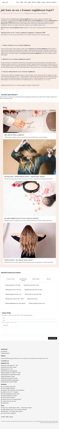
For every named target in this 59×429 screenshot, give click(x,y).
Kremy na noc (21, 13)
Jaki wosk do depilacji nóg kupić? (8, 388)
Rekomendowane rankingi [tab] (23, 279)
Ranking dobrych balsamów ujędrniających (10, 380)
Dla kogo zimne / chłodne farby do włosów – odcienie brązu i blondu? (16, 407)
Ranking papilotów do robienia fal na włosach (10, 374)
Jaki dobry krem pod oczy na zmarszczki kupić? (11, 399)
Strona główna (4, 13)
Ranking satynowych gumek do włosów (9, 378)
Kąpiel (29, 2)
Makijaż (39, 2)
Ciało (25, 2)
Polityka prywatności (5, 353)
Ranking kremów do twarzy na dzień (8, 367)
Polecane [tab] (49, 279)
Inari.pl (5, 2)
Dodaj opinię (52, 338)
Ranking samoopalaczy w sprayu (8, 376)
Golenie (43, 2)
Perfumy (34, 2)
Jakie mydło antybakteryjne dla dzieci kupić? (10, 394)
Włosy (21, 2)
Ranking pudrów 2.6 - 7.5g (6, 369)
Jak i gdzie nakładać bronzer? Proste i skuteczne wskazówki (14, 409)
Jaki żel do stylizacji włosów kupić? (8, 386)
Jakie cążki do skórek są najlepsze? (8, 413)
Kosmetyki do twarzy (12, 13)
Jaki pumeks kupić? (5, 403)
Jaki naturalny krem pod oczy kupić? (8, 401)
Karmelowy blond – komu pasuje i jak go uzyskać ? (12, 411)
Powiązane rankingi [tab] (10, 279)
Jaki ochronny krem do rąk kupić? (8, 397)
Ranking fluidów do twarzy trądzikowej (9, 371)
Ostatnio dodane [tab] (35, 279)
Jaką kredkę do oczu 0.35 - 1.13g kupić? (9, 392)
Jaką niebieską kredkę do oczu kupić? (9, 395)
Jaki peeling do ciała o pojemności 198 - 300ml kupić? (12, 390)
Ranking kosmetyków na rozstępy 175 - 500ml (11, 372)
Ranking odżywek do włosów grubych (9, 382)
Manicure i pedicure (51, 2)
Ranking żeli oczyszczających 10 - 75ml (9, 365)
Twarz (17, 2)
